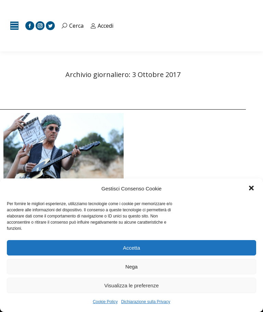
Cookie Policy (105, 301)
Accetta (131, 248)
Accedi (102, 25)
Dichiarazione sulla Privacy (145, 301)
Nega (131, 267)
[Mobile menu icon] (14, 26)
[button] (252, 189)
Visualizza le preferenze (131, 285)
